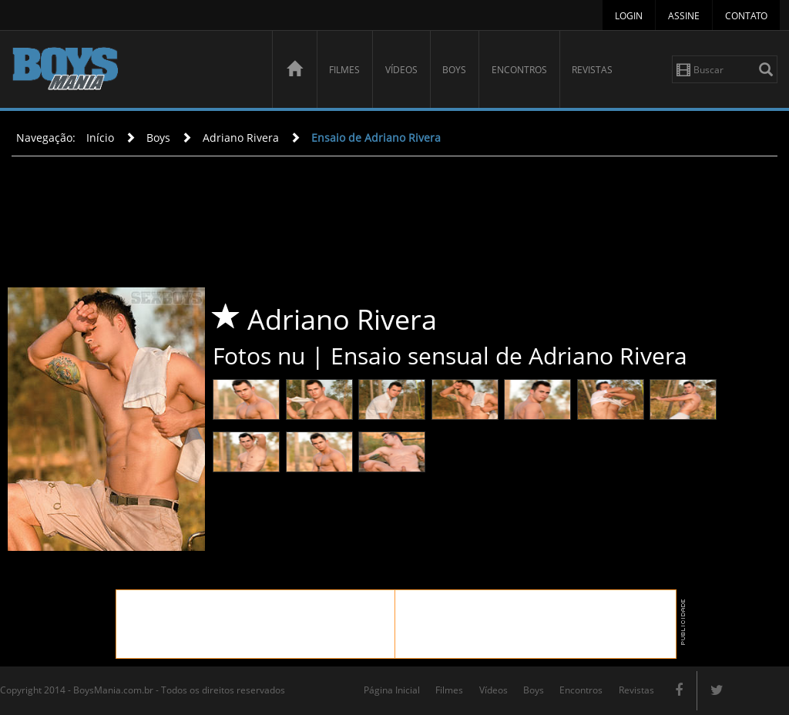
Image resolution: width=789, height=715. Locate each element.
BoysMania (133, 71)
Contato (746, 15)
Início (100, 137)
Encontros (519, 69)
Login (629, 15)
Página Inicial (392, 690)
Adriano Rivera (241, 137)
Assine (684, 15)
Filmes (344, 69)
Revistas (592, 69)
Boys (454, 69)
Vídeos (401, 69)
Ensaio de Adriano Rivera (376, 137)
